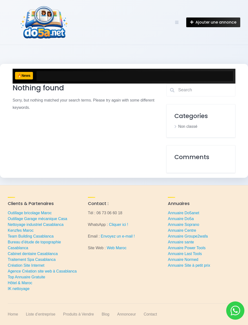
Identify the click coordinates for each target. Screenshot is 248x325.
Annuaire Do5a (181, 219)
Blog (105, 314)
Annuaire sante (181, 242)
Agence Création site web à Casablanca (42, 271)
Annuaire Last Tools (185, 254)
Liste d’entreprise (40, 314)
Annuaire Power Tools (186, 248)
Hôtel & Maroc (20, 283)
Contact (150, 314)
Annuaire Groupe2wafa (188, 236)
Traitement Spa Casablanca (32, 259)
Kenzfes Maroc (21, 230)
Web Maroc (117, 248)
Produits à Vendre (78, 314)
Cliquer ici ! (118, 224)
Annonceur (126, 314)
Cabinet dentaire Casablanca (33, 254)
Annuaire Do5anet (183, 213)
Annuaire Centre (182, 230)
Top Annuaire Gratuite (26, 277)
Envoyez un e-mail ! (118, 236)
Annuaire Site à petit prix (189, 265)
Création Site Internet (26, 265)
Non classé (187, 126)
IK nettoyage (19, 289)
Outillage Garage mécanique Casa (37, 219)
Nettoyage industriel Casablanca (35, 224)
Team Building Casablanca (31, 236)
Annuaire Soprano (183, 224)
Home (13, 314)
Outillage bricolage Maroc (30, 213)
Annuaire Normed (183, 259)
